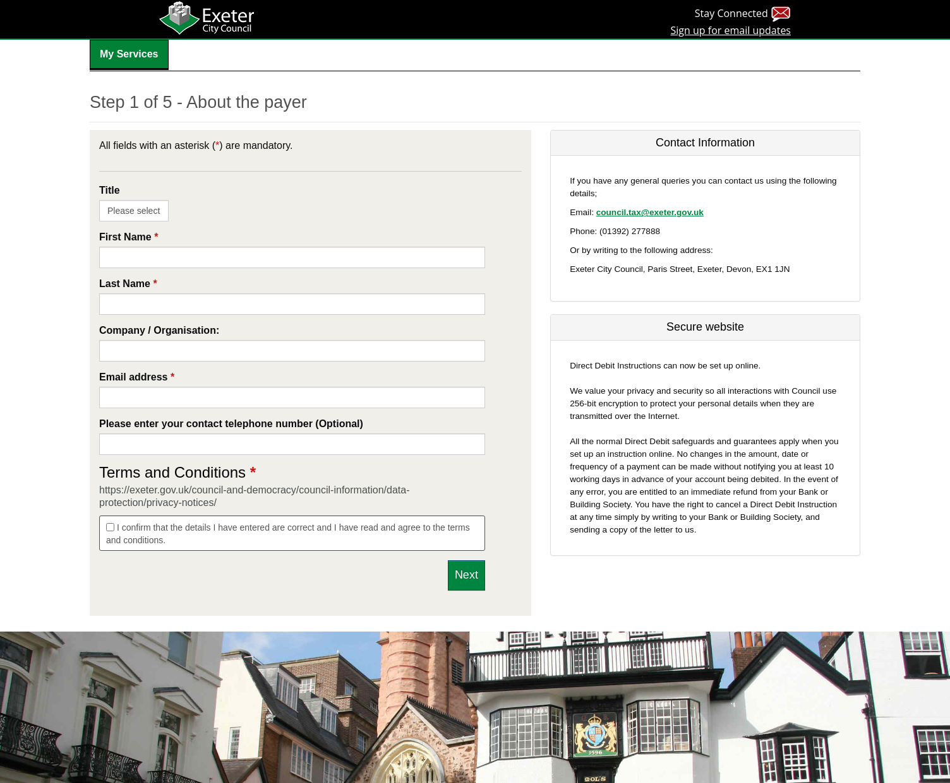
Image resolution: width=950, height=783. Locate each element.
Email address (136, 377)
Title (109, 190)
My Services (129, 54)
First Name (128, 237)
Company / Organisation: (159, 330)
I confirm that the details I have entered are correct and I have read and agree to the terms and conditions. (288, 533)
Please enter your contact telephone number (231, 423)
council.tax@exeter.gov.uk (650, 212)
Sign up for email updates (731, 30)
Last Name (128, 283)
